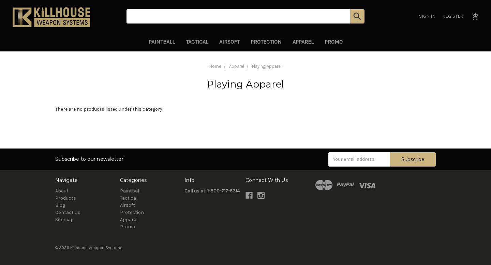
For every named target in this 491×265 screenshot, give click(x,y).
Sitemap (64, 219)
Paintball (162, 41)
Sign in (427, 16)
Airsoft (229, 41)
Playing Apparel (267, 66)
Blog (60, 205)
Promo (334, 41)
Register (452, 16)
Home (215, 66)
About (62, 191)
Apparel (303, 41)
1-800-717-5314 (223, 191)
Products (65, 198)
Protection (266, 41)
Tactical (197, 41)
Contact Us (67, 212)
